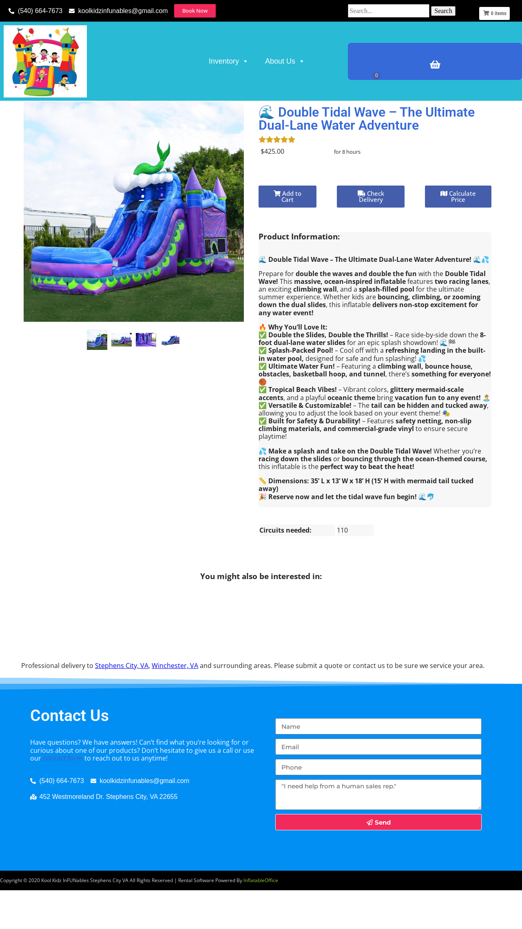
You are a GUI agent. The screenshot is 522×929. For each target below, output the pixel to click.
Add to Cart (287, 235)
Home (17, 112)
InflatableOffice (260, 918)
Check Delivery (371, 235)
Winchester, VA (175, 703)
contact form (63, 796)
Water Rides (84, 112)
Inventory (229, 61)
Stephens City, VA (121, 703)
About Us (285, 61)
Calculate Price (458, 235)
